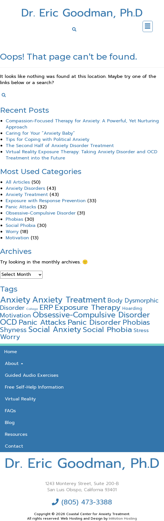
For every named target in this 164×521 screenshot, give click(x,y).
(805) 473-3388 (86, 502)
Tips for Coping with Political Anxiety (47, 139)
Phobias (14, 219)
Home (10, 351)
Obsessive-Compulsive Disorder (41, 213)
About (14, 363)
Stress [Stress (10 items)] (141, 330)
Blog (10, 422)
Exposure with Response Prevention (46, 200)
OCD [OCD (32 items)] (8, 322)
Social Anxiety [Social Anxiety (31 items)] (54, 329)
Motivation (17, 237)
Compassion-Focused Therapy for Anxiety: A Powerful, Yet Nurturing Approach (82, 124)
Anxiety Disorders (25, 188)
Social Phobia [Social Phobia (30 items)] (107, 329)
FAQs (10, 410)
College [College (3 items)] (32, 308)
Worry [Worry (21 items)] (10, 337)
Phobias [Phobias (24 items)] (136, 322)
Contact (14, 446)
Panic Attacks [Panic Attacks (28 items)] (42, 322)
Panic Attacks (21, 207)
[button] (148, 26)
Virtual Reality (20, 399)
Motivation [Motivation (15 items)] (15, 315)
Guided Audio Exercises (31, 375)
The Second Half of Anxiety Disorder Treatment (60, 145)
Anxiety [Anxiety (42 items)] (15, 300)
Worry (12, 231)
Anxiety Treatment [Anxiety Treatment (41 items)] (69, 300)
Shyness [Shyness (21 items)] (13, 330)
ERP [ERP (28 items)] (46, 307)
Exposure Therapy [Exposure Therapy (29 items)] (88, 307)
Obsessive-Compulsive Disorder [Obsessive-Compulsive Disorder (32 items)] (91, 315)
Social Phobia (21, 225)
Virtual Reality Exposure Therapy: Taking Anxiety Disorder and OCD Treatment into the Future (81, 154)
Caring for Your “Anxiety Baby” (40, 133)
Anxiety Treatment (27, 194)
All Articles (18, 182)
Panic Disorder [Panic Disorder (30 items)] (94, 322)
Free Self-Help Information (34, 387)
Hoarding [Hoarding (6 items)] (132, 308)
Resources (16, 434)
